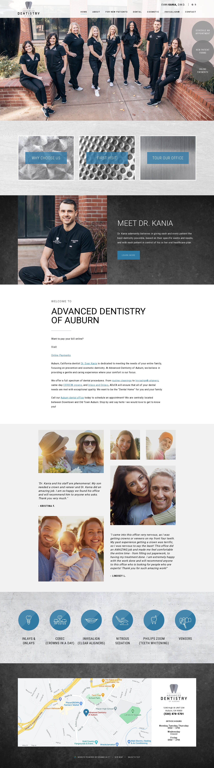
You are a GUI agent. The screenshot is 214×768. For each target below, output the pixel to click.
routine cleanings (122, 380)
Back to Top (134, 757)
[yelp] (195, 4)
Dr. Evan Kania (89, 363)
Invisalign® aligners (147, 380)
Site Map (119, 757)
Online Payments (202, 70)
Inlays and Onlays (98, 385)
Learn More (128, 255)
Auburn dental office (72, 397)
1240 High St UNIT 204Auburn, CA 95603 (173, 709)
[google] (192, 4)
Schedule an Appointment (203, 32)
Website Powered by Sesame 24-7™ (92, 757)
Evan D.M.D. (173, 4)
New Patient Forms (203, 51)
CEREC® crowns (72, 385)
